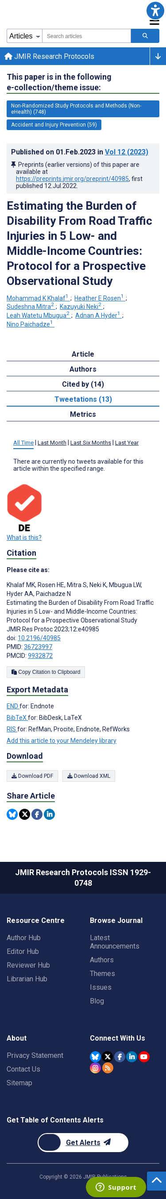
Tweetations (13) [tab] (83, 399)
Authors (102, 960)
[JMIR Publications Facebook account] (119, 1056)
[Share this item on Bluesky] (12, 814)
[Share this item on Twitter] (24, 814)
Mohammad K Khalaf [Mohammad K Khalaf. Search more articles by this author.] (38, 298)
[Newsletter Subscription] (83, 1142)
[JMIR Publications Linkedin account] (131, 1056)
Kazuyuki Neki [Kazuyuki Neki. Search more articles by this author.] (81, 306)
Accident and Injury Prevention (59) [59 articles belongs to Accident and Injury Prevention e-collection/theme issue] (54, 125)
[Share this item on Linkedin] (49, 814)
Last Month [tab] (52, 442)
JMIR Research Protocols (49, 56)
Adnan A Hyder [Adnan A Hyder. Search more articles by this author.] (98, 315)
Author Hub (24, 938)
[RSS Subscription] (107, 1067)
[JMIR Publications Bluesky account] (95, 1056)
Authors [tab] (83, 369)
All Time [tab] (23, 442)
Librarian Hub (27, 979)
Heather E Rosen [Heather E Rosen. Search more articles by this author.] (99, 298)
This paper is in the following (59, 82)
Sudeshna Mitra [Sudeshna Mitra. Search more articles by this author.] (31, 306)
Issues (101, 987)
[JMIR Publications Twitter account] (107, 1056)
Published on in (79, 152)
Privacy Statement (35, 1055)
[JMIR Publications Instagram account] (95, 1067)
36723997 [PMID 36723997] (38, 646)
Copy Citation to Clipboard (46, 672)
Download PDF (32, 776)
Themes (102, 973)
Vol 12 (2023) (126, 152)
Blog (97, 1001)
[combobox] (86, 36)
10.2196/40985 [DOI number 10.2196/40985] (39, 638)
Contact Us (23, 1069)
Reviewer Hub (28, 965)
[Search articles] (145, 36)
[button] (155, 10)
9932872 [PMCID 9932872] (40, 655)
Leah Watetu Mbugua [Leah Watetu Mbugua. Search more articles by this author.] (39, 315)
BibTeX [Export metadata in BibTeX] (17, 717)
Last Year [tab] (127, 442)
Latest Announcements (114, 942)
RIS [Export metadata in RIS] (12, 729)
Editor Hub (23, 951)
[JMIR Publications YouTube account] (144, 1056)
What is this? (24, 537)
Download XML (88, 776)
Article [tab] (83, 354)
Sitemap (19, 1083)
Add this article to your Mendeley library (61, 740)
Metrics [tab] (83, 414)
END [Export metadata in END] (13, 706)
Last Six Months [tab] (90, 442)
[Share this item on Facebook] (36, 814)
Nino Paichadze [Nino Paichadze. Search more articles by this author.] (30, 324)
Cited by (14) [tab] (83, 384)
